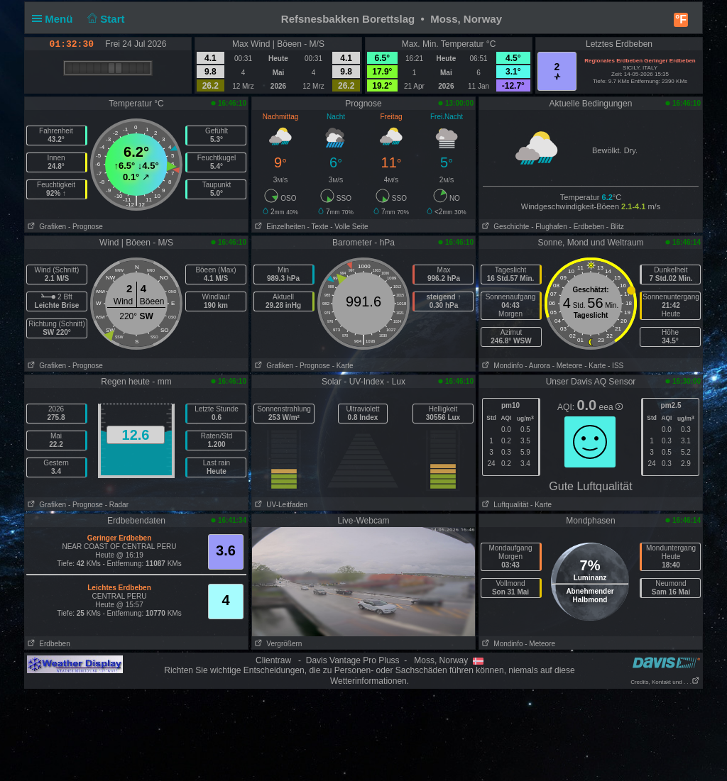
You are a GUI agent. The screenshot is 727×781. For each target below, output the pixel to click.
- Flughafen (549, 227)
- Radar (117, 505)
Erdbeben (47, 644)
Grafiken (45, 227)
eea (611, 407)
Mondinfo (501, 366)
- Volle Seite (349, 227)
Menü (55, 19)
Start (105, 19)
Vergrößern (277, 644)
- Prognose (85, 227)
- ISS (615, 366)
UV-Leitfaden (279, 505)
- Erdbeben (586, 227)
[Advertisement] (363, 734)
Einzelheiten (278, 227)
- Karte (343, 366)
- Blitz (615, 227)
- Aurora (537, 366)
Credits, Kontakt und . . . (665, 682)
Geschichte (504, 227)
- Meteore (567, 366)
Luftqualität (503, 505)
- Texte (318, 227)
